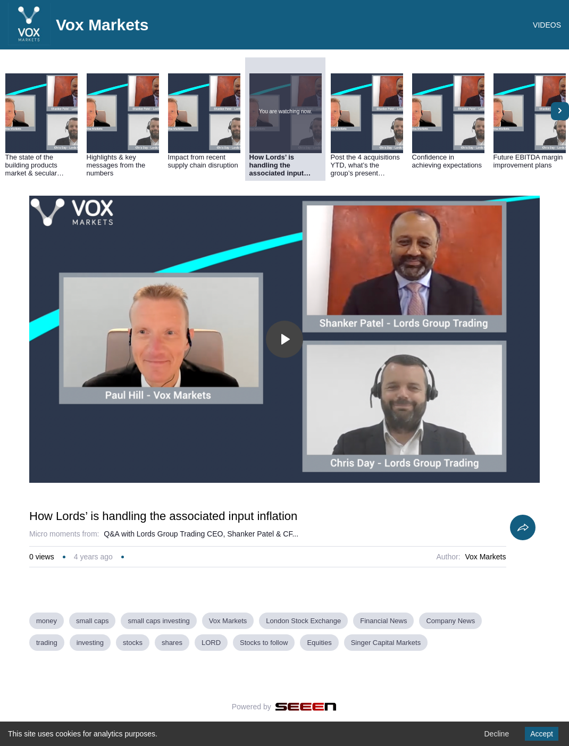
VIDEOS (547, 25)
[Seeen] (306, 706)
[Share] (522, 527)
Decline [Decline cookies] (496, 734)
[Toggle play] (284, 339)
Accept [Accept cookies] (541, 734)
